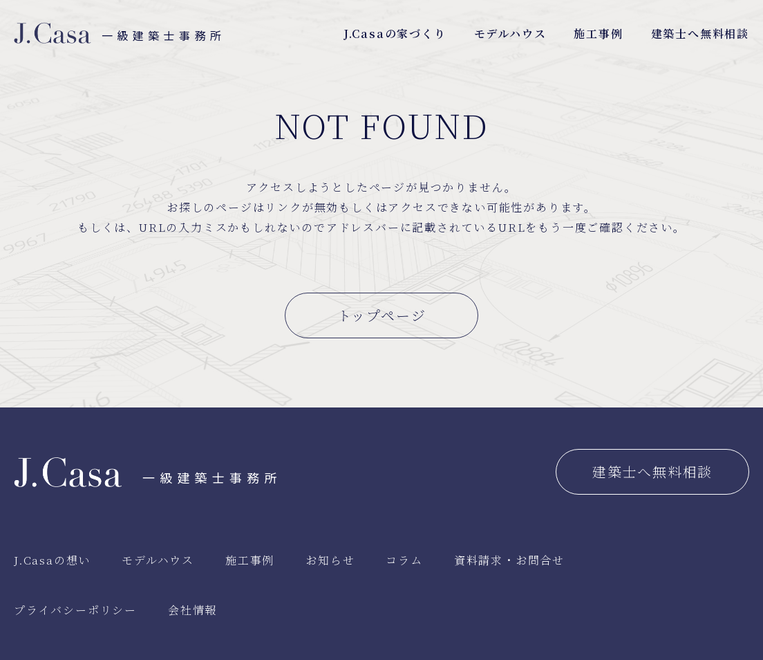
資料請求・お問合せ (509, 560)
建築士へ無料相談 (700, 34)
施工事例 (598, 34)
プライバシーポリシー (75, 610)
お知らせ (330, 560)
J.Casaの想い (52, 560)
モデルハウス (510, 34)
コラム (404, 560)
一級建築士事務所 (119, 35)
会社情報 (192, 610)
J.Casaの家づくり (394, 34)
